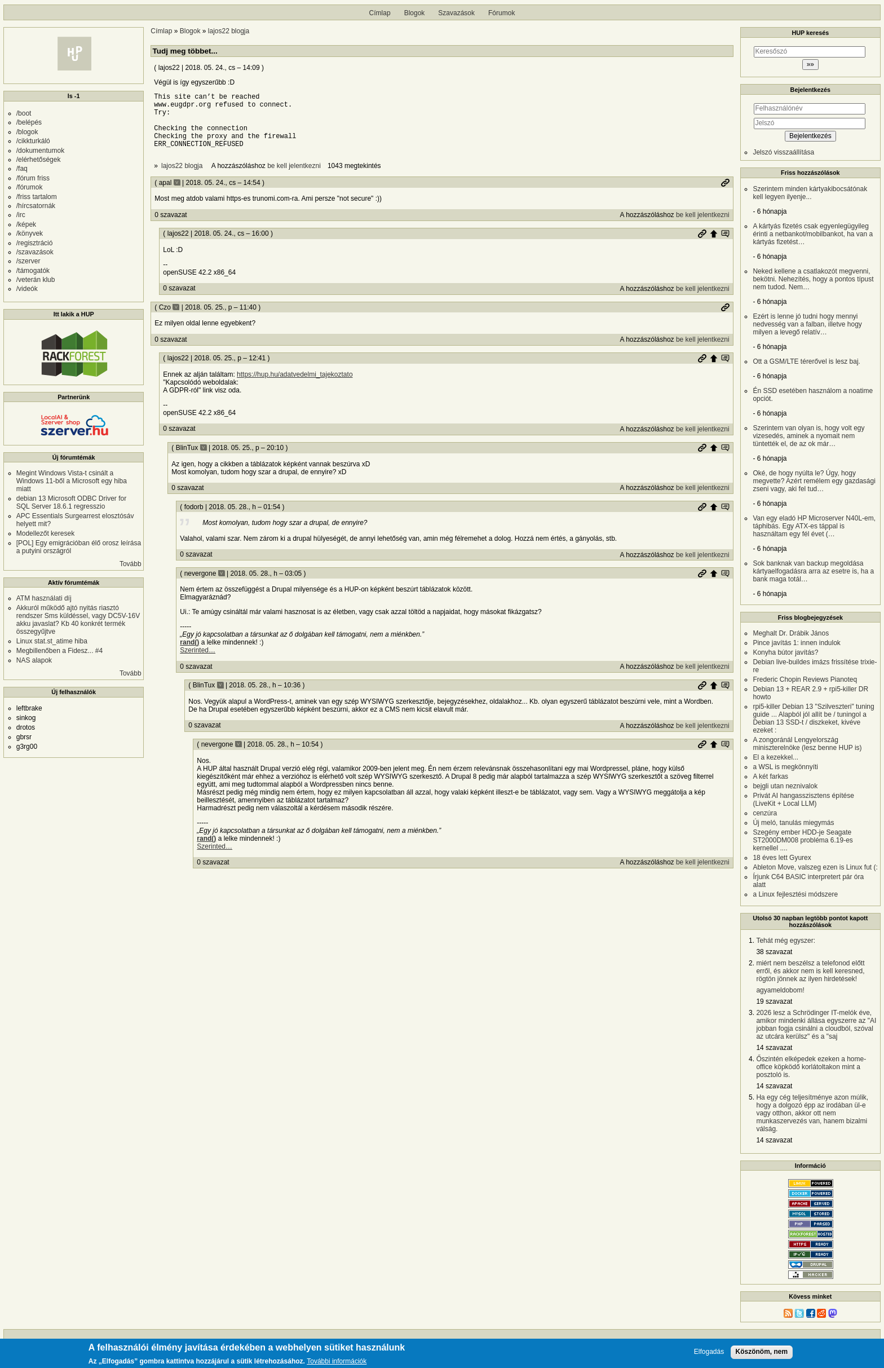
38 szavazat (774, 952)
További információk (336, 1363)
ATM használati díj (44, 598)
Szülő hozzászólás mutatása (725, 245)
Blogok (414, 13)
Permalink (725, 194)
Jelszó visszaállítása (783, 152)
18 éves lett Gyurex (782, 858)
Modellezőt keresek (45, 533)
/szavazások (35, 252)
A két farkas (770, 776)
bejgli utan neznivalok (785, 786)
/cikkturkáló (33, 141)
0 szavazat (170, 227)
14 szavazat (774, 1048)
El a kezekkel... (775, 757)
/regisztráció (34, 243)
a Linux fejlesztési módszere (795, 894)
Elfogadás (709, 1353)
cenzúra (765, 813)
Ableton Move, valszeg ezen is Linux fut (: (815, 867)
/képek (26, 224)
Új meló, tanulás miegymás (793, 823)
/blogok (27, 132)
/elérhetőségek (38, 160)
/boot (24, 113)
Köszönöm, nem (762, 1353)
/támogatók (33, 271)
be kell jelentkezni (294, 178)
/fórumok (29, 187)
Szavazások (456, 13)
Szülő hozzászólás (714, 245)
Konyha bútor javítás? (785, 652)
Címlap (380, 13)
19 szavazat (774, 1001)
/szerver (28, 261)
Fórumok (501, 13)
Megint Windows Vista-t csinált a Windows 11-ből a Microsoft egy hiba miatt (71, 481)
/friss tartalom (36, 197)
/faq (22, 169)
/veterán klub (35, 280)
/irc (20, 215)
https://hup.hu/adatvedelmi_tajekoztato (294, 386)
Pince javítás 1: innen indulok (796, 643)
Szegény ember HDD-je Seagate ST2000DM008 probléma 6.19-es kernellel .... (802, 840)
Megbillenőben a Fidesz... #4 (59, 651)
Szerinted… (197, 662)
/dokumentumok (40, 151)
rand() (189, 654)
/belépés (29, 122)
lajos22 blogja (228, 31)
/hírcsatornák (35, 206)
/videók (27, 289)
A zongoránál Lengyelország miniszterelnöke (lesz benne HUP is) (807, 744)
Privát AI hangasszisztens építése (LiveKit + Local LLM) (803, 799)
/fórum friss (33, 178)
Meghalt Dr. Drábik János (791, 633)
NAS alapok (34, 660)
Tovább (131, 564)
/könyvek (29, 233)
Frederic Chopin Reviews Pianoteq (805, 679)
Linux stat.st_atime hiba (51, 641)
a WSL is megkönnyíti (785, 767)
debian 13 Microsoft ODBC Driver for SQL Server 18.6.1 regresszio (71, 502)
